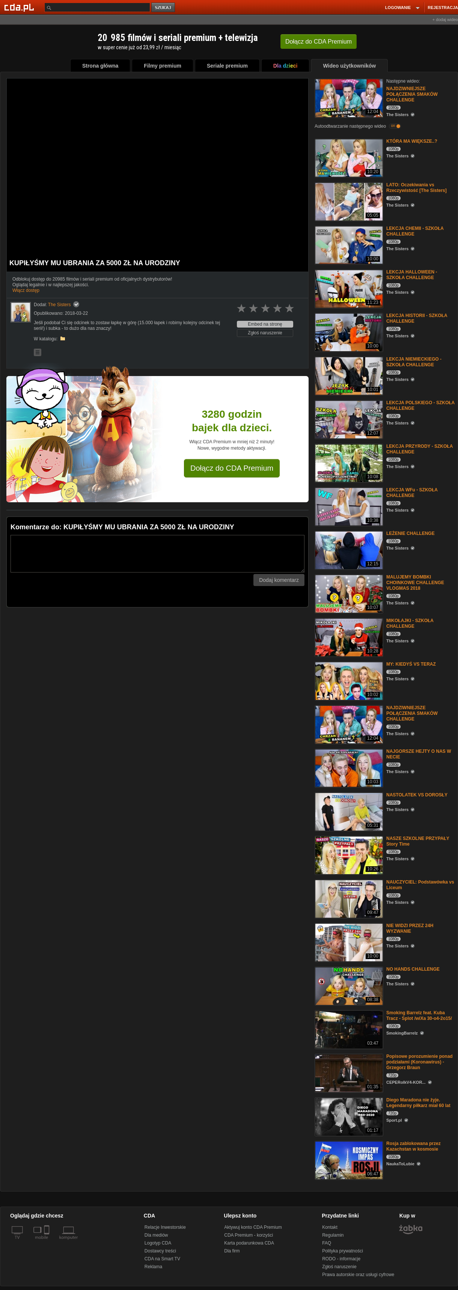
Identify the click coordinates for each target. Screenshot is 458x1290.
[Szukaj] (97, 7)
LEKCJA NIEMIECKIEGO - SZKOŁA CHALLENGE (413, 361)
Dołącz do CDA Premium (231, 468)
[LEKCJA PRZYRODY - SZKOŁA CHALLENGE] (348, 463)
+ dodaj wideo (445, 19)
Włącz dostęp (25, 290)
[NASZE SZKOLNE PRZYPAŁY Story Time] (348, 855)
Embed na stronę (265, 324)
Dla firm (232, 1251)
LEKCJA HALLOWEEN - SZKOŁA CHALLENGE (411, 274)
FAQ (326, 1243)
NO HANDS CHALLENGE (413, 969)
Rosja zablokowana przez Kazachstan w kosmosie (413, 1146)
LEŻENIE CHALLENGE (410, 533)
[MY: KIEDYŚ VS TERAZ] (348, 680)
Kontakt (329, 1227)
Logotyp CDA (158, 1243)
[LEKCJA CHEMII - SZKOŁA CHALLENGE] (348, 245)
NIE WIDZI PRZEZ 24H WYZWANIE (409, 928)
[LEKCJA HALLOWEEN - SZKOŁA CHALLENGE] (348, 288)
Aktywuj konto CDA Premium (253, 1227)
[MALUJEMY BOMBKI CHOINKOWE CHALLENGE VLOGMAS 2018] (348, 593)
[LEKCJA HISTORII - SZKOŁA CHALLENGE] (348, 332)
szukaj (163, 8)
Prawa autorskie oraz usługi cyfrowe (358, 1274)
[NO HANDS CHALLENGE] (348, 986)
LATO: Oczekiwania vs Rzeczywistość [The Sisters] (416, 187)
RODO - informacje (341, 1258)
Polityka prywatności (342, 1251)
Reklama (153, 1266)
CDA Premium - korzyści (248, 1235)
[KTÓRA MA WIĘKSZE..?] (348, 158)
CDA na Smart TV (162, 1258)
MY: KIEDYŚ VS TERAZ (411, 664)
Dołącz (318, 41)
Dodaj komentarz (279, 580)
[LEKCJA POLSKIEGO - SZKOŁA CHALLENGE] (348, 419)
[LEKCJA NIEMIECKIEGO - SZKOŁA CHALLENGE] (348, 375)
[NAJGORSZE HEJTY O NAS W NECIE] (348, 768)
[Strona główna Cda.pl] (20, 7)
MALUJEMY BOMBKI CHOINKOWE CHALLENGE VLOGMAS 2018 (415, 582)
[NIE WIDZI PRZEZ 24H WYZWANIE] (348, 942)
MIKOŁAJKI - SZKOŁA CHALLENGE (410, 623)
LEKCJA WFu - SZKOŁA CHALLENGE (411, 492)
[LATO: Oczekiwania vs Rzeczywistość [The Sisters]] (348, 201)
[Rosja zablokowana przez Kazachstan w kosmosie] (348, 1160)
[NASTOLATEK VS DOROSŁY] (348, 811)
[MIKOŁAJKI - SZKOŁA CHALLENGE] (348, 637)
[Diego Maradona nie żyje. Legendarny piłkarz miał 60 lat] (348, 1116)
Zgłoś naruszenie (265, 332)
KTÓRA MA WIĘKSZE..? (411, 141)
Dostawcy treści (160, 1251)
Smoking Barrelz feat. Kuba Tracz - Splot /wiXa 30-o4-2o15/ (419, 1015)
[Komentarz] (157, 553)
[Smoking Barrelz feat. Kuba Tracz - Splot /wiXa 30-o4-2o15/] (348, 1029)
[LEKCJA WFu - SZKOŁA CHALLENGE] (348, 506)
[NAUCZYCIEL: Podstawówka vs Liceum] (348, 898)
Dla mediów (156, 1235)
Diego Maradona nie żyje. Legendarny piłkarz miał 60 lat (418, 1102)
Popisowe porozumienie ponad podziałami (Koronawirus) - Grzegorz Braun (419, 1062)
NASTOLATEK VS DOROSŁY (416, 795)
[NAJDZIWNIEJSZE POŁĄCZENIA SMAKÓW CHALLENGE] (348, 97)
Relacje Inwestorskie (165, 1227)
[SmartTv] (47, 1242)
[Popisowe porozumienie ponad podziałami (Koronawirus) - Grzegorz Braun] (348, 1073)
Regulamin (333, 1235)
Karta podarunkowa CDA (249, 1243)
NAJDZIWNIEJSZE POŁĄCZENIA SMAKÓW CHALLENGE (412, 94)
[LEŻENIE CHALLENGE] (348, 550)
